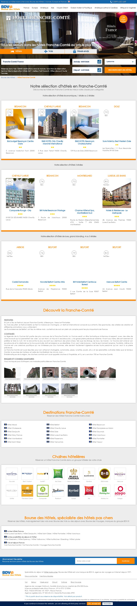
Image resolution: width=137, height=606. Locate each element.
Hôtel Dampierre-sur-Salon (102, 428)
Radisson (58, 498)
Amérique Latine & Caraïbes (106, 8)
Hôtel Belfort (54, 425)
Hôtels (16, 51)
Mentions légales (46, 576)
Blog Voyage (76, 582)
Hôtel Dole (54, 431)
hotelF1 (42, 481)
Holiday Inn (104, 498)
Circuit (54, 582)
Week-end (44, 582)
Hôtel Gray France (14, 435)
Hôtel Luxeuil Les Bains (58, 435)
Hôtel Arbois (12, 425)
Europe (35, 8)
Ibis (89, 498)
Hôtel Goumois (98, 431)
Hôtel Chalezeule (14, 428)
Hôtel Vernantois (56, 442)
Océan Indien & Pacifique (81, 8)
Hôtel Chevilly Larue (58, 428)
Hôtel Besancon (98, 425)
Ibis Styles (58, 481)
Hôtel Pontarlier (98, 438)
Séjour (33, 582)
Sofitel (12, 498)
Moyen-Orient (62, 8)
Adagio (120, 498)
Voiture (64, 582)
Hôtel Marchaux (98, 435)
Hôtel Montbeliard (14, 438)
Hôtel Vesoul (97, 442)
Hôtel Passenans (56, 438)
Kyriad (74, 498)
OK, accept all (94, 604)
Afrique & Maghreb (128, 8)
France (26, 8)
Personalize (108, 604)
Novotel (12, 481)
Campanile (43, 498)
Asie (52, 8)
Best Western (27, 481)
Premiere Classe (27, 498)
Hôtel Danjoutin (13, 431)
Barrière (89, 481)
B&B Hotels (104, 481)
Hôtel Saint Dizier (14, 442)
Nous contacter (31, 576)
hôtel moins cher (51, 572)
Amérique (44, 8)
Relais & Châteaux (73, 481)
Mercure (120, 481)
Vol (26, 582)
